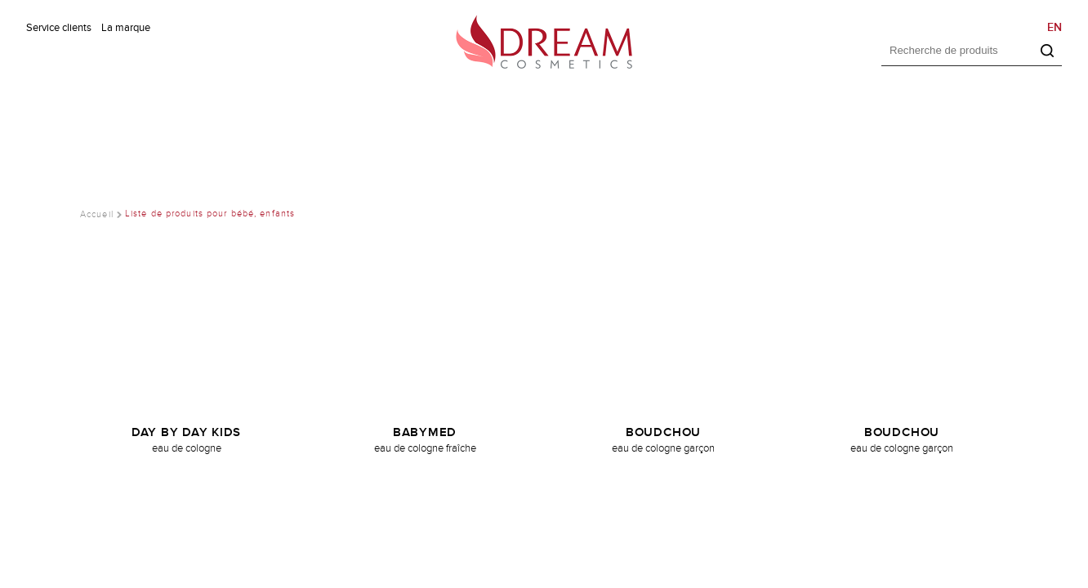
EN (1054, 27)
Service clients (58, 27)
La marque (125, 27)
